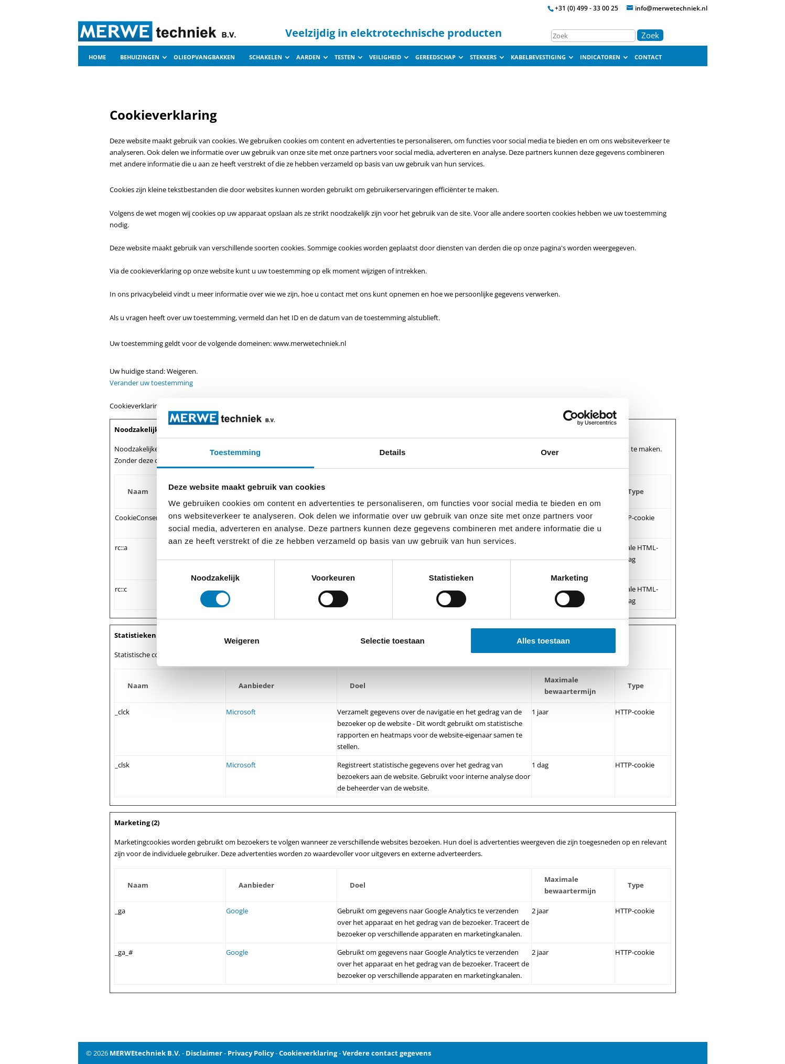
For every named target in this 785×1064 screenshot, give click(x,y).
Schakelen (265, 57)
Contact (648, 57)
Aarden (308, 57)
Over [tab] (550, 452)
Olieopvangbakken (204, 57)
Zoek (650, 35)
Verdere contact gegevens (386, 1053)
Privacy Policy (251, 1053)
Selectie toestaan (392, 640)
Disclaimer (204, 1053)
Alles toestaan (543, 640)
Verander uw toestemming (151, 382)
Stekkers (483, 57)
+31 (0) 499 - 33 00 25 (586, 8)
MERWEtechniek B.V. (145, 1053)
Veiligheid (385, 57)
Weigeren (241, 640)
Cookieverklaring (308, 1053)
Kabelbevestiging (538, 57)
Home (97, 57)
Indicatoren (600, 57)
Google (237, 910)
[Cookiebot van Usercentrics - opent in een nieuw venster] (571, 418)
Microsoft (241, 712)
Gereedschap (435, 57)
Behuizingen (139, 57)
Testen (345, 57)
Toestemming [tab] (235, 452)
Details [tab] (393, 452)
